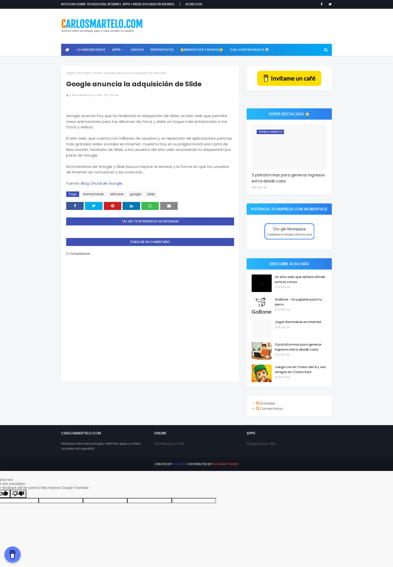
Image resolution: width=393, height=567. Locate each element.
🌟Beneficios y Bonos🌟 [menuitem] (201, 49)
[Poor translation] (18, 494)
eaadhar (179, 464)
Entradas (265, 403)
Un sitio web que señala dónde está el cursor (300, 279)
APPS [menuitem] (116, 49)
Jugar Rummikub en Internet (298, 322)
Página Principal (78, 73)
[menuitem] (67, 50)
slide (97, 73)
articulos (117, 194)
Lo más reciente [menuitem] (91, 49)
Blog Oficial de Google (101, 183)
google (135, 194)
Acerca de (193, 4)
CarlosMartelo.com (85, 95)
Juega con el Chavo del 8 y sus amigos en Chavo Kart (300, 369)
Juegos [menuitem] (137, 49)
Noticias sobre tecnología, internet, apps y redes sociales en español (117, 4)
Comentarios (269, 408)
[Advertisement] (240, 26)
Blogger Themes (226, 464)
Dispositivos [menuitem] (161, 49)
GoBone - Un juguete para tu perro (298, 302)
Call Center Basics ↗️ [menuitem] (249, 49)
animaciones (93, 194)
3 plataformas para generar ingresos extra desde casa (288, 178)
